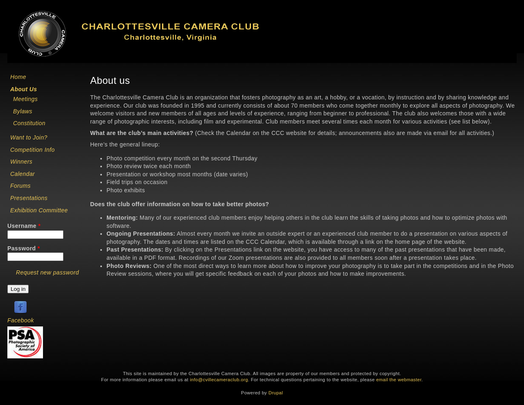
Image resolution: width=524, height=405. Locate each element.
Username (24, 226)
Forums (20, 185)
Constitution (29, 123)
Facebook (20, 320)
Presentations (28, 198)
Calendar (22, 174)
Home (18, 77)
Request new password (47, 272)
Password (23, 248)
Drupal (276, 392)
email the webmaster (399, 379)
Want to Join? (28, 137)
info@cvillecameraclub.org (219, 379)
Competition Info (32, 149)
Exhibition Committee (39, 210)
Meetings (25, 99)
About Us (23, 89)
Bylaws (22, 111)
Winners (21, 161)
